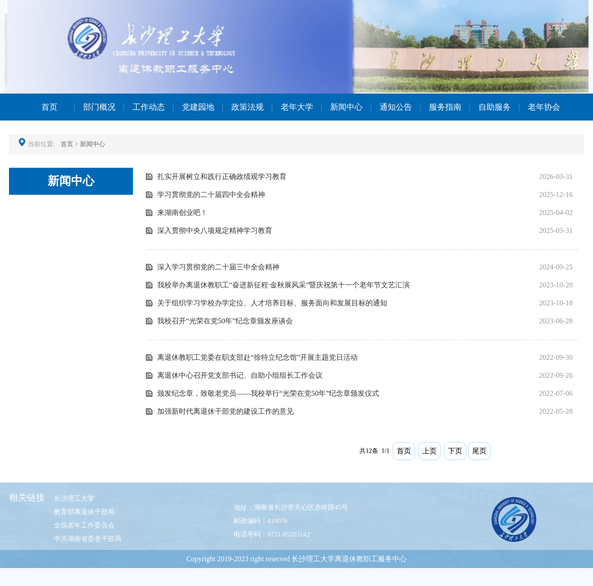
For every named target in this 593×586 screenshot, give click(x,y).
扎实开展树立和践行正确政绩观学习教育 (222, 176)
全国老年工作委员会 (84, 525)
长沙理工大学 (74, 498)
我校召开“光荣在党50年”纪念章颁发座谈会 (225, 321)
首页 (49, 107)
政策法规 (247, 107)
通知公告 (396, 107)
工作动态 (149, 107)
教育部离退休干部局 (84, 511)
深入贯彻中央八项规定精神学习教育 (214, 230)
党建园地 (198, 107)
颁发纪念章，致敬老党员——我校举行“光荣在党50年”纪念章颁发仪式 (268, 393)
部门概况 (99, 107)
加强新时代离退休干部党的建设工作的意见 (225, 411)
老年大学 (297, 107)
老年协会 (544, 107)
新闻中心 (346, 107)
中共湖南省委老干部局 (87, 538)
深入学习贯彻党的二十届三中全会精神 (218, 267)
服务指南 (445, 107)
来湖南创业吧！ (182, 212)
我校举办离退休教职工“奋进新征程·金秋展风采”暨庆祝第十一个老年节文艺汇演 (283, 285)
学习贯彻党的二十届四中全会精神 (211, 194)
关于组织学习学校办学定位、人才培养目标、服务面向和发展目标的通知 (272, 303)
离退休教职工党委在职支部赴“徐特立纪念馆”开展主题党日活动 (257, 357)
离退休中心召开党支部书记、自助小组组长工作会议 (240, 375)
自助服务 (494, 107)
